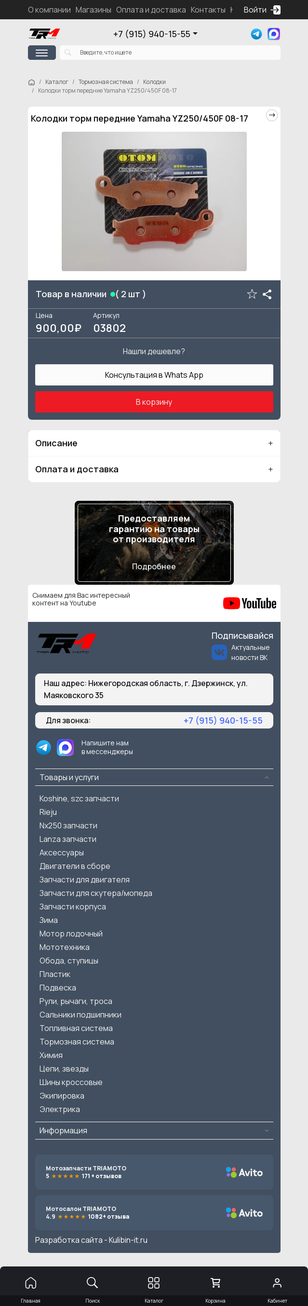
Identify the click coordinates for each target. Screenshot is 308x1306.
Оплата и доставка (151, 9)
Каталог (56, 82)
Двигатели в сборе (75, 866)
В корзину (154, 402)
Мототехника (65, 947)
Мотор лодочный (71, 933)
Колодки (154, 82)
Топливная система (76, 1028)
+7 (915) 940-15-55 (151, 34)
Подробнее (154, 566)
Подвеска (58, 987)
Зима (49, 920)
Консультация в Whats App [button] (154, 375)
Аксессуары (62, 852)
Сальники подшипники (80, 1014)
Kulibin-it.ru (128, 1240)
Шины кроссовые (71, 1082)
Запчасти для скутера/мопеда (96, 893)
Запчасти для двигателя (85, 879)
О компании (49, 9)
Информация (63, 1130)
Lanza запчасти (68, 839)
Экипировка (62, 1095)
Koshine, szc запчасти (79, 798)
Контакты (208, 9)
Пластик (55, 974)
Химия (51, 1055)
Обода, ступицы (69, 960)
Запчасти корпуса (73, 906)
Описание (56, 443)
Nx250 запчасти (68, 825)
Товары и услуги (69, 777)
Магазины (93, 9)
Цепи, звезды (64, 1068)
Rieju (48, 812)
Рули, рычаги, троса (76, 1001)
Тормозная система (106, 82)
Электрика (60, 1109)
